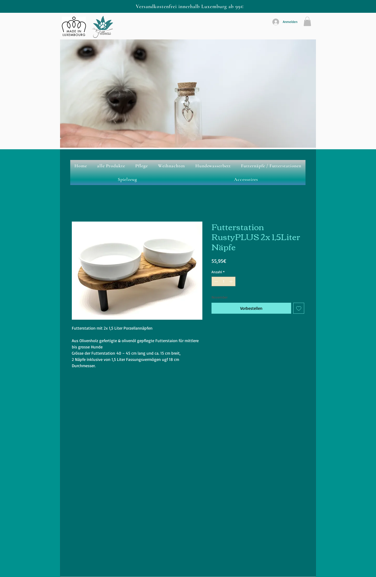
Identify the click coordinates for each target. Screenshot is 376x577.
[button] (307, 21)
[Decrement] (215, 281)
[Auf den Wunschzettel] (298, 308)
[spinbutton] (223, 281)
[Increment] (231, 281)
